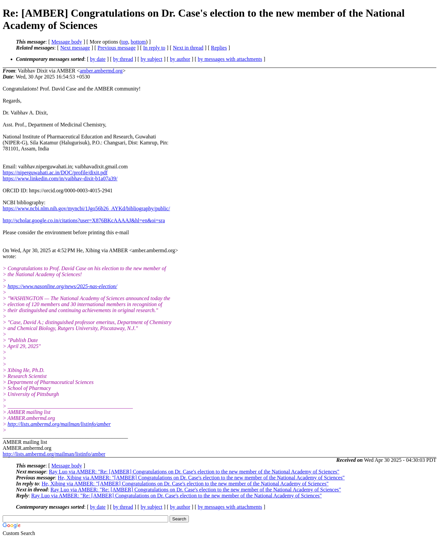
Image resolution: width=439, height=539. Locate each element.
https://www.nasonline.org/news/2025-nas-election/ (62, 286)
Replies (219, 48)
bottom (138, 42)
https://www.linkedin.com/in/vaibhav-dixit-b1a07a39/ (60, 178)
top (124, 42)
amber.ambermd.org (101, 71)
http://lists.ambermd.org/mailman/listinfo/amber (59, 424)
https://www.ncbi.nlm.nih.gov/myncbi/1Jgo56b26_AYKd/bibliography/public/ (86, 208)
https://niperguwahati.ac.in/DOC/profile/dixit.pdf (55, 172)
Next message (75, 48)
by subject (151, 59)
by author (180, 59)
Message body (66, 42)
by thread (123, 59)
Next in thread (188, 48)
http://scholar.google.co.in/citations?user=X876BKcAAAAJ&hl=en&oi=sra (84, 220)
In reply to (154, 48)
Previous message (117, 48)
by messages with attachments (230, 59)
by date (98, 59)
